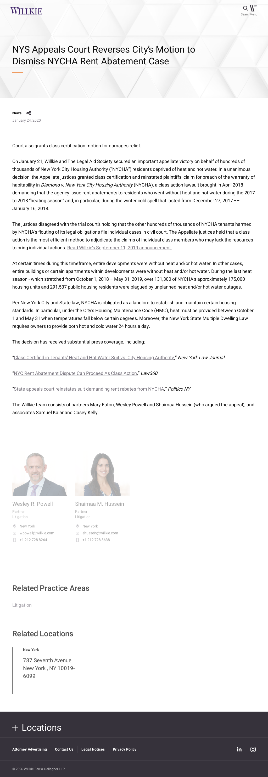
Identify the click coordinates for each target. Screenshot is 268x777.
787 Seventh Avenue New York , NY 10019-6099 (49, 672)
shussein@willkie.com (96, 537)
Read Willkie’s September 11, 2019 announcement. (119, 247)
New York (23, 530)
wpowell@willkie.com (33, 537)
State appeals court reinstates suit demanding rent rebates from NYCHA (89, 389)
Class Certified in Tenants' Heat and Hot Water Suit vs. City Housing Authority (94, 357)
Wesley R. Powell (32, 508)
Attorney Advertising (29, 749)
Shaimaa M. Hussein (99, 508)
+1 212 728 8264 (29, 544)
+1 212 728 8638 (92, 544)
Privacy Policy (124, 749)
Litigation (22, 609)
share (28, 113)
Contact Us (64, 749)
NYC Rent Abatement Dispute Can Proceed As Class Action (75, 373)
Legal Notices (93, 749)
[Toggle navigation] (253, 11)
